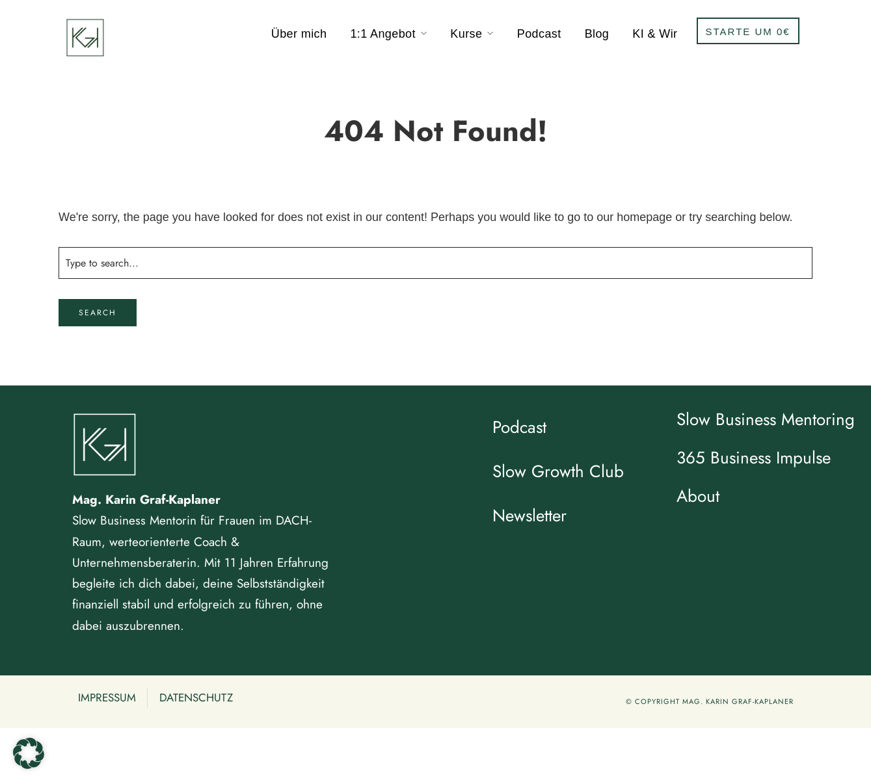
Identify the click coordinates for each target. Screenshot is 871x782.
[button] (28, 753)
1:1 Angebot (383, 33)
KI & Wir (654, 33)
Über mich (299, 33)
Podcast (539, 33)
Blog (597, 33)
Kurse (466, 33)
